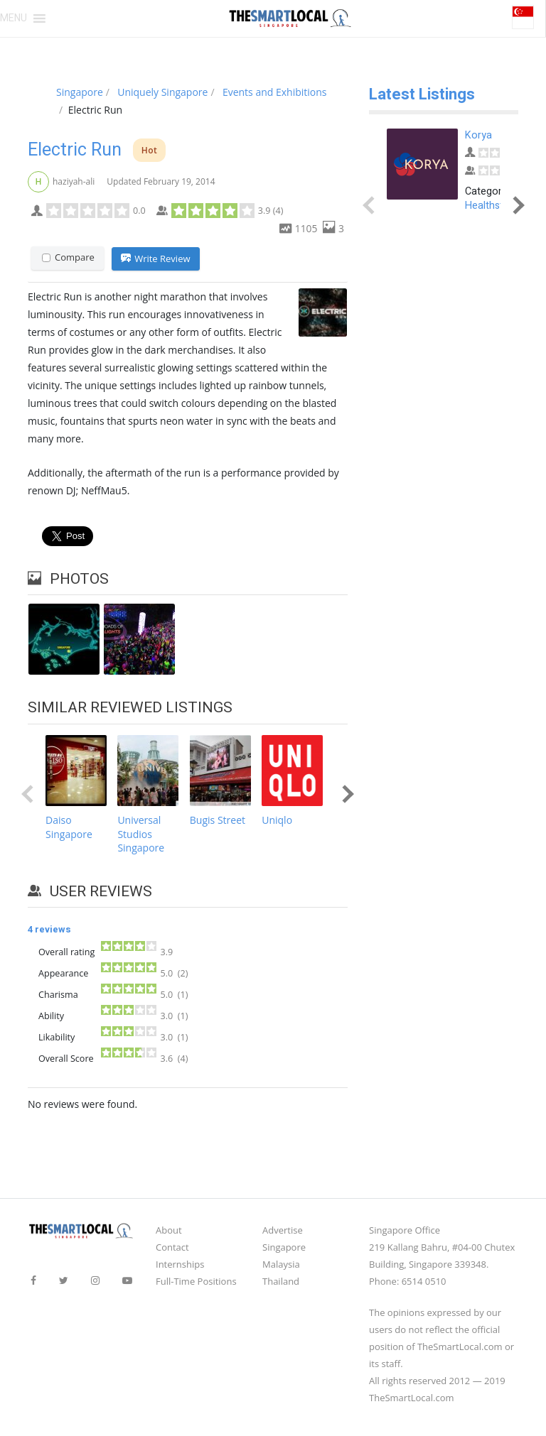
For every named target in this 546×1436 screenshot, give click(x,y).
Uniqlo (277, 820)
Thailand (280, 1281)
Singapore (284, 1247)
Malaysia (281, 1264)
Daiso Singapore (69, 828)
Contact (172, 1247)
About (169, 1230)
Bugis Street (217, 820)
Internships (180, 1264)
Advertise (282, 1230)
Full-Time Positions (196, 1281)
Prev (30, 794)
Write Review (155, 259)
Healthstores (494, 205)
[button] (13, 18)
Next (344, 794)
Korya (478, 135)
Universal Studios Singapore (140, 834)
